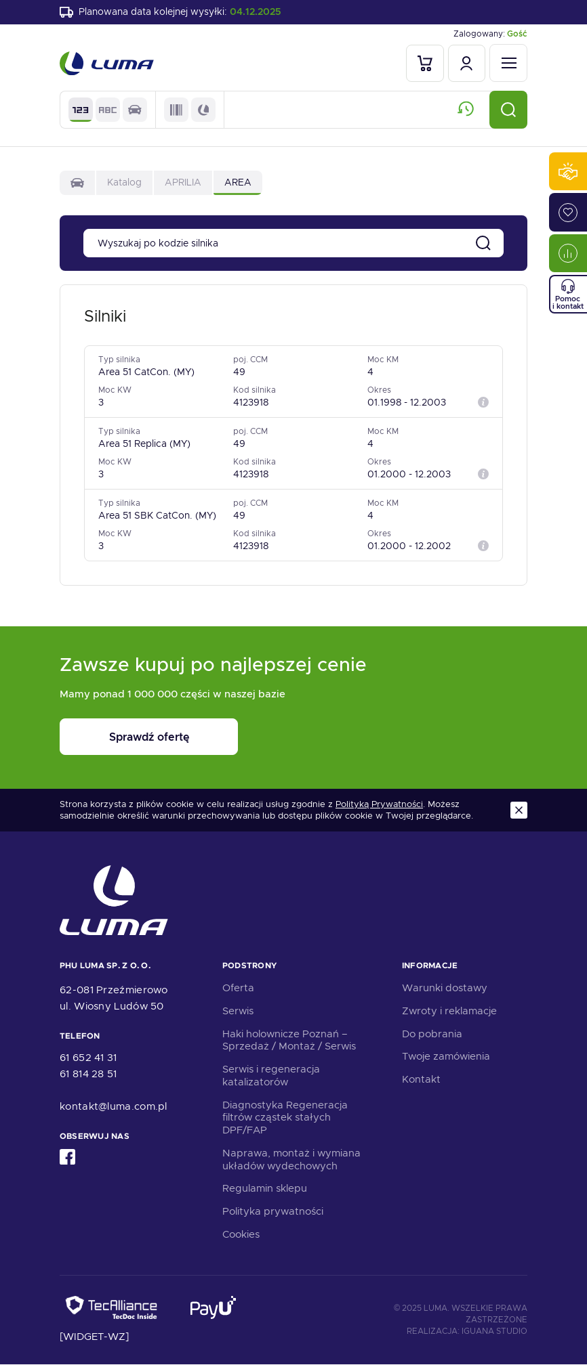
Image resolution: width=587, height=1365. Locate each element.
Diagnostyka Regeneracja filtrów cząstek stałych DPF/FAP (285, 1118)
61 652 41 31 (88, 1058)
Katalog (124, 183)
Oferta (238, 988)
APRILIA (183, 183)
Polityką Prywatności (379, 805)
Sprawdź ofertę (144, 738)
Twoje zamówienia (446, 1057)
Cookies (241, 1234)
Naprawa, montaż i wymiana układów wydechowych (291, 1159)
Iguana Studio (494, 1331)
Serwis (238, 1011)
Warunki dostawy (444, 988)
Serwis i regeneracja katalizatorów (271, 1076)
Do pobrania (432, 1034)
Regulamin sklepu (264, 1189)
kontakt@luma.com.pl (113, 1106)
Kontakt (421, 1080)
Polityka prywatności (272, 1212)
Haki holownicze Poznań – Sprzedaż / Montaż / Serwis (289, 1040)
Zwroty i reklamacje (449, 1011)
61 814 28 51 (88, 1074)
